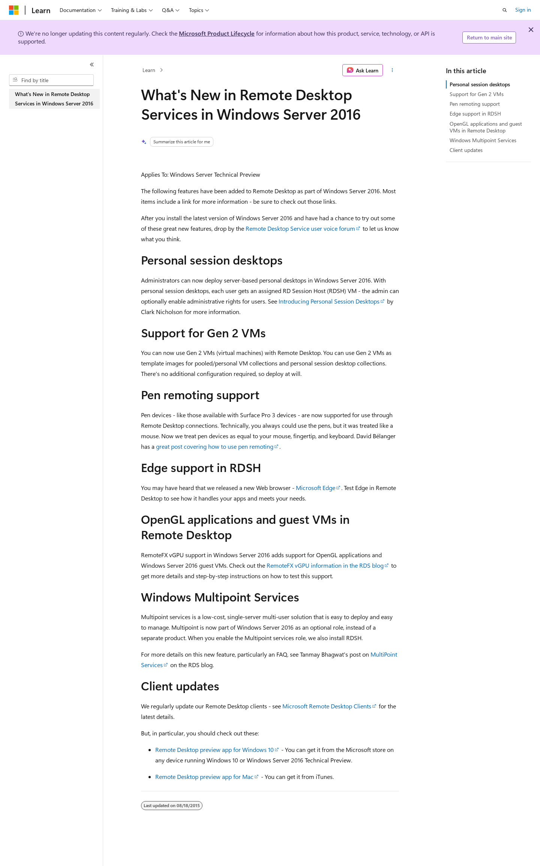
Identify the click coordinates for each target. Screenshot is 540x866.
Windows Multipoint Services (483, 140)
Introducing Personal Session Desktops (329, 301)
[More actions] (392, 70)
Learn (148, 70)
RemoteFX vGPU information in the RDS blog (325, 565)
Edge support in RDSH (475, 113)
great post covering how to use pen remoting (214, 446)
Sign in (523, 9)
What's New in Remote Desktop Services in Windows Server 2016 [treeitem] (54, 98)
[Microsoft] (14, 10)
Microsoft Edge (315, 488)
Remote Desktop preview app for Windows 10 (214, 749)
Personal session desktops (480, 84)
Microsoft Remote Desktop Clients (326, 706)
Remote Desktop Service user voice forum (300, 228)
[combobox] (51, 80)
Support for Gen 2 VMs (477, 94)
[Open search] (504, 10)
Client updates (466, 149)
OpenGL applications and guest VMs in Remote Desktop (486, 127)
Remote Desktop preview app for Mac (204, 776)
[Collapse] (92, 64)
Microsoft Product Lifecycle (217, 33)
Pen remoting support (475, 103)
